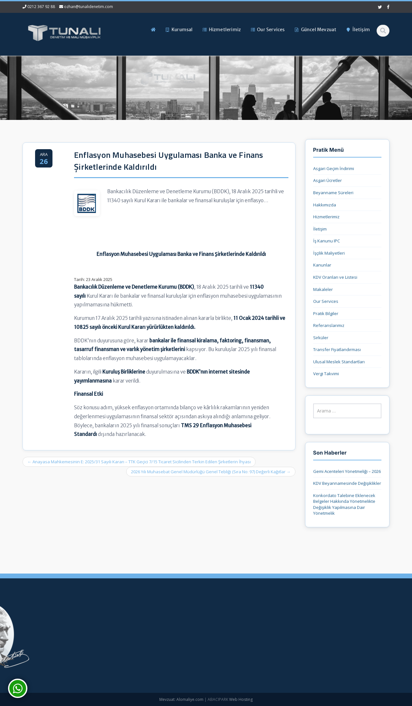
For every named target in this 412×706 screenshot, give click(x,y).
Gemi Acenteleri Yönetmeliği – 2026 (347, 471)
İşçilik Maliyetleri (329, 253)
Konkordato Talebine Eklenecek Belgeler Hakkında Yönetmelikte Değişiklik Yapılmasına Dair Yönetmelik (344, 504)
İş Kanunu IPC (326, 241)
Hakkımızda (324, 205)
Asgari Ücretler (327, 180)
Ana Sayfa (167, 619)
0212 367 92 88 (41, 6)
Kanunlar (322, 265)
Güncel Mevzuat (173, 651)
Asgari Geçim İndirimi (333, 168)
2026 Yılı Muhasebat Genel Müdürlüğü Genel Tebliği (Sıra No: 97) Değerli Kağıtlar (211, 472)
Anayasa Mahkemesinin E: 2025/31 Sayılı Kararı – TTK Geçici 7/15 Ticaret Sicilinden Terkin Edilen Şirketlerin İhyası (139, 462)
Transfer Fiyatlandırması (337, 349)
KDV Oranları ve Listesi (335, 277)
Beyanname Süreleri (333, 192)
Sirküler (320, 337)
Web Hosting (241, 699)
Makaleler (323, 289)
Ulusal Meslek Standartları (339, 362)
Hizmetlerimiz (326, 217)
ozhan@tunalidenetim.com (88, 6)
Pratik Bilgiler (325, 313)
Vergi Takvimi (326, 373)
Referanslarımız (328, 325)
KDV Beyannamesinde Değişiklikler (347, 483)
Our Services (325, 301)
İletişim (320, 229)
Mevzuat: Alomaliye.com (181, 699)
